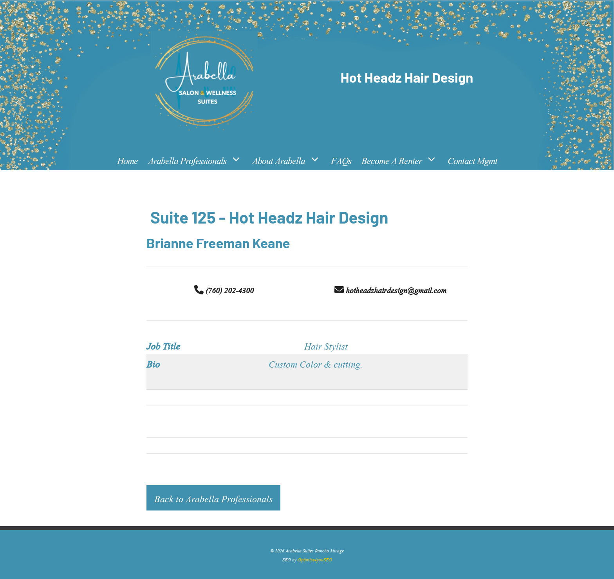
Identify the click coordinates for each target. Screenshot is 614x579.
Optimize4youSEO (315, 559)
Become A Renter (401, 159)
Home (127, 160)
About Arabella (289, 159)
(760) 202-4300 (224, 289)
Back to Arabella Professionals (213, 498)
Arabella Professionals (197, 159)
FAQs (341, 160)
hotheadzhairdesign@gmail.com (390, 289)
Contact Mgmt (472, 160)
